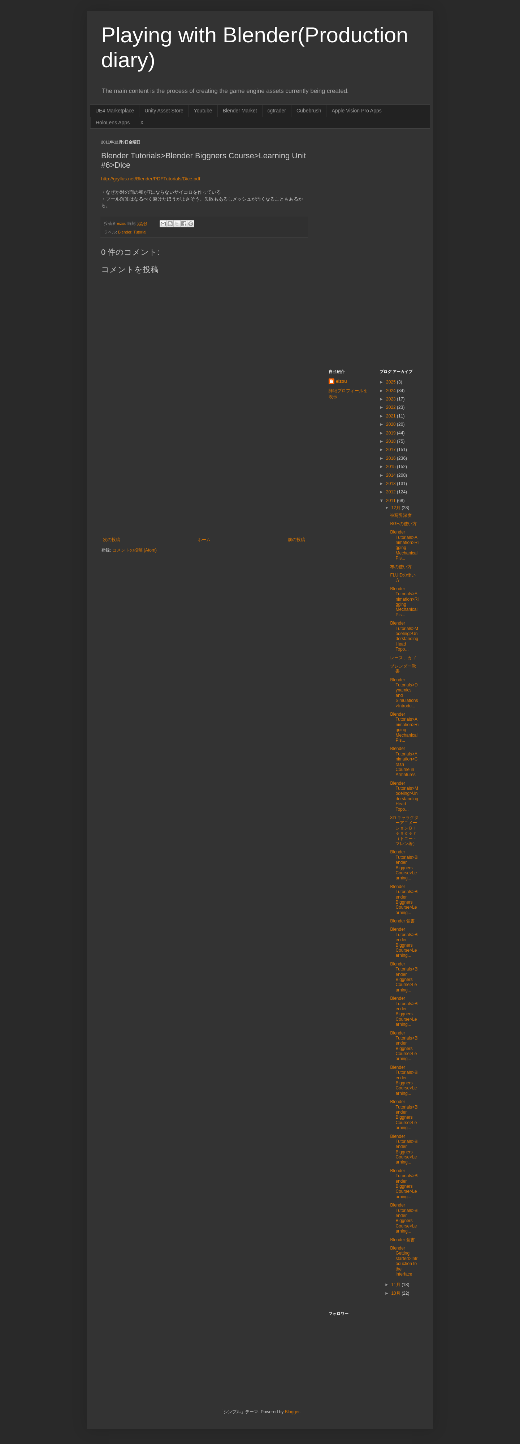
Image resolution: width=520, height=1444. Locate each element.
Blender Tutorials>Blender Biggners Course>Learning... (404, 864)
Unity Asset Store (163, 110)
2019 (391, 433)
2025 (391, 382)
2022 (391, 407)
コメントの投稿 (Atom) (134, 550)
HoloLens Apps (113, 122)
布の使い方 (401, 566)
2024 (391, 390)
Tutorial (139, 232)
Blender (124, 232)
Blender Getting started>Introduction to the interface (403, 1261)
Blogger (292, 1411)
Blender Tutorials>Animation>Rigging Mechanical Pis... (404, 545)
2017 (391, 449)
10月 (396, 1293)
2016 (391, 458)
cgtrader (277, 110)
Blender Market (240, 110)
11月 (396, 1284)
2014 (391, 475)
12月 (396, 507)
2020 (391, 424)
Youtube (203, 110)
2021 (391, 416)
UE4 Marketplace (114, 110)
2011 (391, 500)
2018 (391, 441)
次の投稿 (111, 539)
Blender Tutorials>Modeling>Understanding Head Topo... (404, 636)
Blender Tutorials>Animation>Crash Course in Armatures (403, 761)
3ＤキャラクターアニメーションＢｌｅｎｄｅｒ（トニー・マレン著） (404, 830)
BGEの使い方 (403, 523)
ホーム (204, 539)
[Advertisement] (204, 483)
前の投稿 (296, 539)
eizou (341, 381)
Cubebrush (308, 110)
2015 (391, 466)
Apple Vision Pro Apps (356, 110)
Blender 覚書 (402, 921)
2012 (391, 491)
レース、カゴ (403, 657)
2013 (391, 483)
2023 (391, 399)
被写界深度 (401, 515)
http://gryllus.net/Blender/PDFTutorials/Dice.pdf (150, 178)
